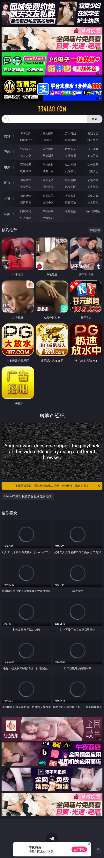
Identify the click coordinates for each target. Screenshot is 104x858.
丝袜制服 (48, 155)
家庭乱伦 (48, 195)
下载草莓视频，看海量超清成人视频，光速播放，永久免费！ (57, 485)
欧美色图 (70, 180)
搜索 (94, 119)
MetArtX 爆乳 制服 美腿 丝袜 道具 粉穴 (28, 496)
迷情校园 (25, 202)
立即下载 (79, 849)
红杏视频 (25, 218)
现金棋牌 (70, 140)
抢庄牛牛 (92, 140)
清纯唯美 (48, 186)
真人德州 (48, 133)
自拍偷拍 (48, 149)
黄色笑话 (70, 202)
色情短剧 (48, 218)
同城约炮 (25, 211)
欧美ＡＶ (70, 149)
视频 (7, 152)
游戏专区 (92, 133)
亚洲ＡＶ (25, 149)
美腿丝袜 (25, 186)
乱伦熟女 (70, 171)
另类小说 (48, 202)
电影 (7, 167)
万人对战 (70, 133)
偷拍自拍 (48, 164)
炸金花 (48, 140)
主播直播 (70, 155)
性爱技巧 (92, 202)
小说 (7, 198)
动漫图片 (92, 180)
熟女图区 (70, 186)
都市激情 (25, 195)
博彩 (7, 136)
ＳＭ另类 (92, 155)
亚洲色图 (48, 180)
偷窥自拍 (25, 180)
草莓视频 (70, 211)
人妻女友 (70, 195)
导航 (7, 214)
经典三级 (48, 171)
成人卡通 (70, 164)
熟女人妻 (25, 155)
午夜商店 (48, 211)
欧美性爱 (92, 164)
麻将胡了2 (25, 140)
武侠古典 (92, 195)
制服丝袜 (25, 171)
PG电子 (25, 133)
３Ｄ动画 (92, 149)
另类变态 (92, 171)
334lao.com (52, 109)
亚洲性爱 (25, 164)
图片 (7, 183)
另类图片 (92, 186)
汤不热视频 (93, 211)
